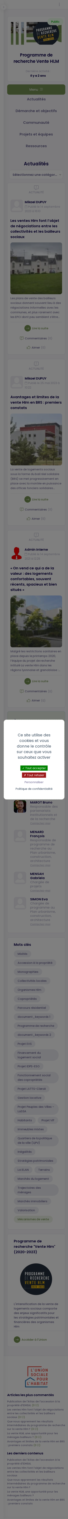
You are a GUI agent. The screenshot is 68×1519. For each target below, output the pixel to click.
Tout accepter (34, 768)
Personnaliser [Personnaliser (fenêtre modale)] (34, 782)
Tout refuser (34, 775)
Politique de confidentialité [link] (34, 789)
